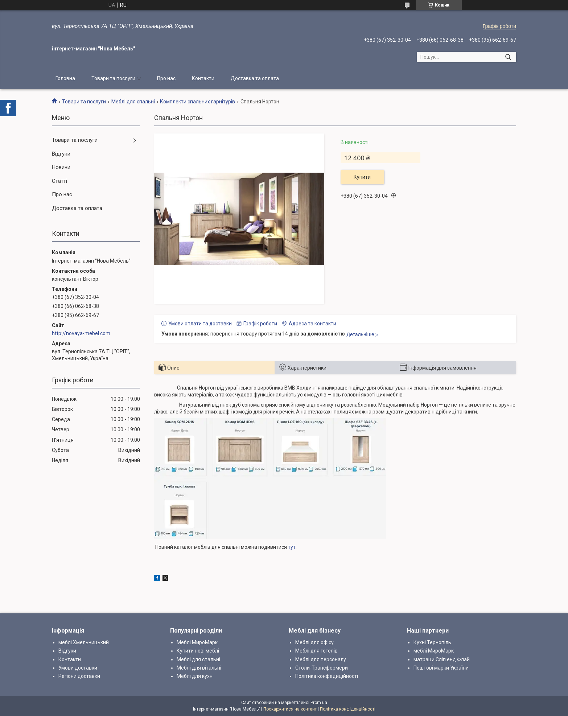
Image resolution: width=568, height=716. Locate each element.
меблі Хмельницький (83, 642)
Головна (65, 78)
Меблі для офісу (314, 642)
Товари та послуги (113, 78)
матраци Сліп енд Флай (441, 659)
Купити (362, 177)
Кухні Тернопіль (432, 642)
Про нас (166, 78)
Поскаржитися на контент (290, 709)
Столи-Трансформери (321, 668)
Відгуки (61, 154)
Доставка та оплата (255, 78)
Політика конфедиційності (326, 676)
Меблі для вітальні (199, 668)
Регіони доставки (79, 676)
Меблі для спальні (133, 101)
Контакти (203, 78)
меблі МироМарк (433, 651)
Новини (61, 167)
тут (292, 547)
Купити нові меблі (198, 651)
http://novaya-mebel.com (81, 333)
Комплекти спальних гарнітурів (197, 101)
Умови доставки (77, 668)
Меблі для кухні (195, 676)
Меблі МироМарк (197, 642)
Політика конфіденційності (347, 709)
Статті (59, 181)
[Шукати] (508, 57)
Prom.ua (318, 702)
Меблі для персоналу (320, 659)
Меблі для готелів (316, 651)
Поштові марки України (441, 668)
